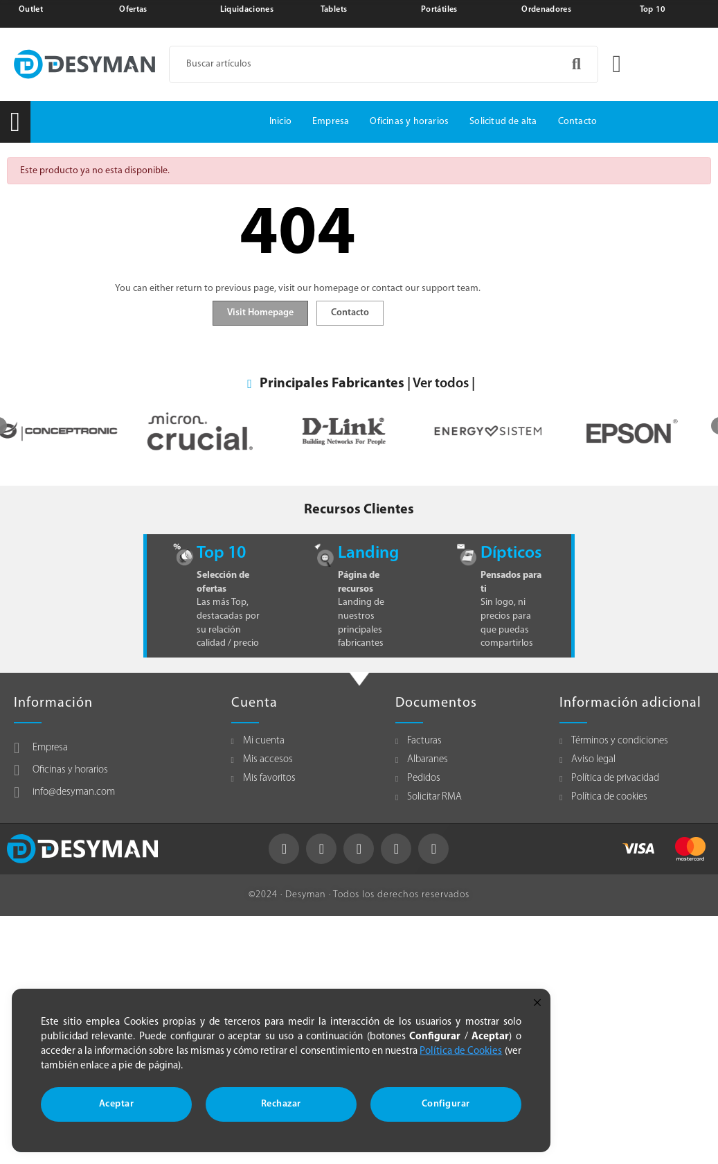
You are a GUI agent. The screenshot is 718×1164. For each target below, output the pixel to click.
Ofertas (133, 10)
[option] (72, 432)
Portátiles (439, 10)
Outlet (31, 10)
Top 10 (653, 10)
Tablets (334, 10)
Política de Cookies (461, 1051)
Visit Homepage (260, 313)
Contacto (350, 313)
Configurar (446, 1104)
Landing (368, 553)
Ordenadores (546, 10)
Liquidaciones (247, 10)
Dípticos (511, 553)
